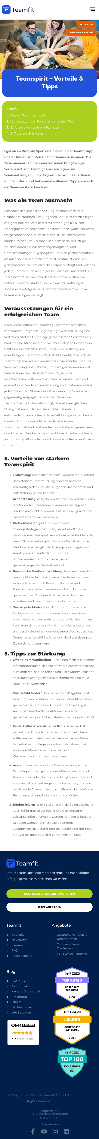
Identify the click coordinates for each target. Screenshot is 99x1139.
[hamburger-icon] (92, 9)
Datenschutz (49, 1118)
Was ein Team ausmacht (28, 115)
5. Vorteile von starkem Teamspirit (36, 127)
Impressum (50, 1124)
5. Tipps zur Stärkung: (27, 133)
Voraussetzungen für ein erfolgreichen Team (43, 121)
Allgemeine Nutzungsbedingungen (50, 1112)
